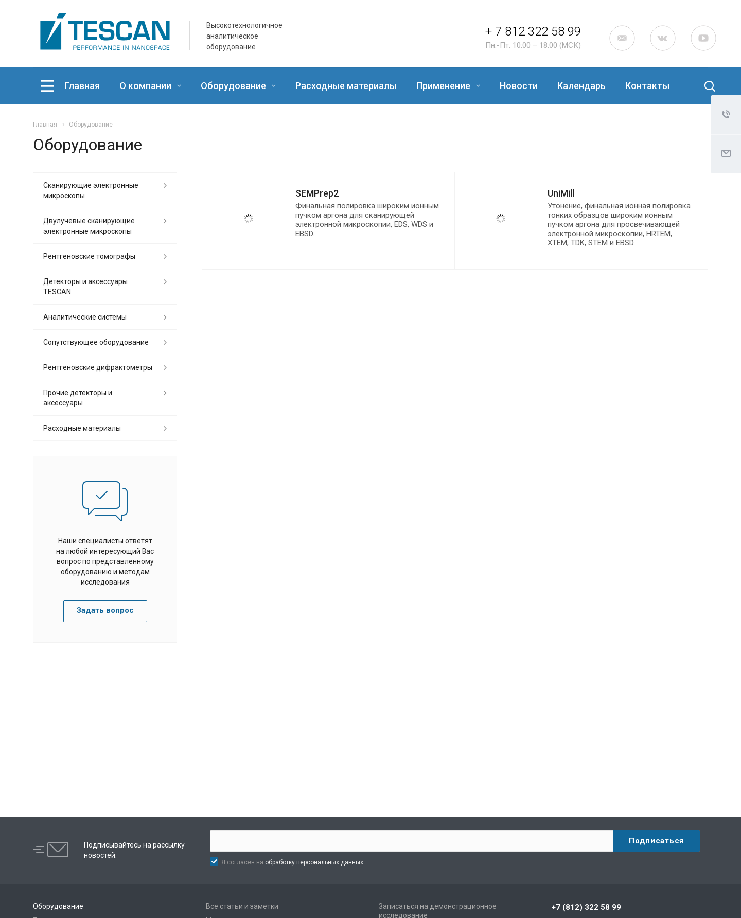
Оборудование (238, 85)
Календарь (581, 85)
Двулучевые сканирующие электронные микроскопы (89, 226)
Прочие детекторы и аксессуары (77, 398)
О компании (150, 85)
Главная (82, 85)
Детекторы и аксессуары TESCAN (85, 286)
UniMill (561, 193)
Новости (519, 85)
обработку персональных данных (314, 862)
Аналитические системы (85, 317)
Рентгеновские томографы (89, 256)
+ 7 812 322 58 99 (533, 31)
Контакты (647, 85)
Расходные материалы (346, 85)
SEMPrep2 (317, 193)
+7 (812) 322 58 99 (586, 907)
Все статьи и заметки (242, 906)
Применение (448, 85)
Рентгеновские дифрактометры (97, 367)
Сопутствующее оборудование (96, 342)
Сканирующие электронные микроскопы (90, 190)
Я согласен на (292, 862)
